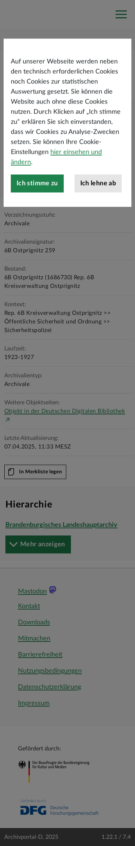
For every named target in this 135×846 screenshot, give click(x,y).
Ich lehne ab (98, 202)
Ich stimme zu (37, 202)
